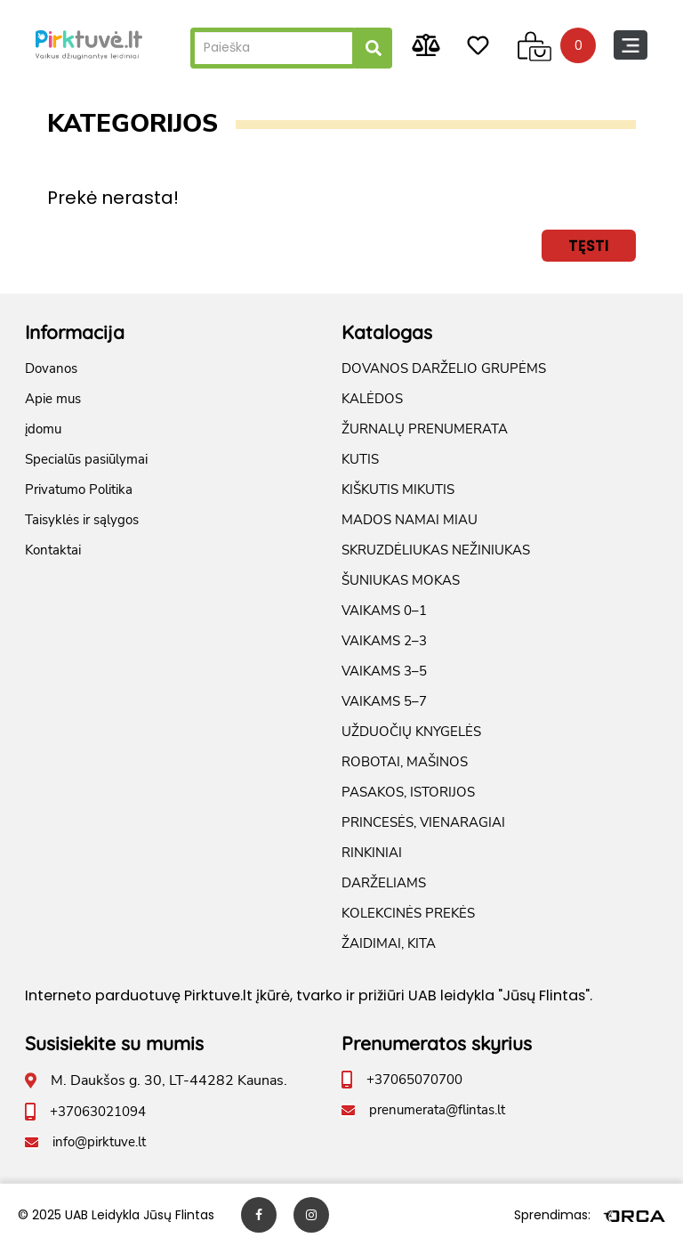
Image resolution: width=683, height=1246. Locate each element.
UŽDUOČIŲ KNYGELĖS (411, 731)
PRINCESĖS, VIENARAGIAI (423, 822)
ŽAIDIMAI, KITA (389, 943)
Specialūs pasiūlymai (86, 459)
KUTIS (360, 459)
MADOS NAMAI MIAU (410, 520)
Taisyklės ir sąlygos (82, 520)
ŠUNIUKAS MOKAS (401, 580)
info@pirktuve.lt (99, 1142)
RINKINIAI (372, 853)
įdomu (43, 429)
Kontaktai (53, 550)
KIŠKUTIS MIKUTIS (398, 489)
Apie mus (53, 399)
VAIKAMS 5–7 (384, 701)
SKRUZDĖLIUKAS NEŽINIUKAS (436, 550)
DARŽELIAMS (384, 883)
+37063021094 (98, 1112)
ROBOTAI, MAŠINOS (405, 762)
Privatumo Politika (79, 489)
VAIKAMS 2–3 (384, 641)
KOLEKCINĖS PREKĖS (408, 913)
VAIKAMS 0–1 (384, 610)
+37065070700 (414, 1079)
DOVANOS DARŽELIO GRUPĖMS (444, 368)
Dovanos (51, 368)
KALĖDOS (372, 399)
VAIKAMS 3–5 (384, 671)
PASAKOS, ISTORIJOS (408, 792)
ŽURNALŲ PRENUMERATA (425, 429)
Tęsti (588, 245)
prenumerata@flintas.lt (437, 1110)
